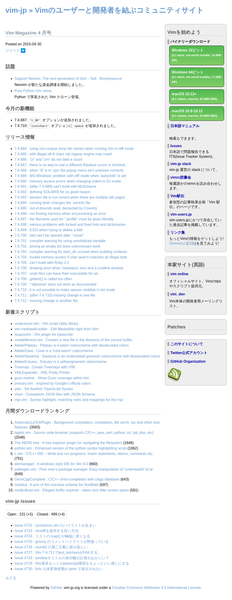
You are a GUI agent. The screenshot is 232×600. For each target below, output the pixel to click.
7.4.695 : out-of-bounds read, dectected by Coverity (55, 208)
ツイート (12, 50)
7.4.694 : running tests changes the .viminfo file (52, 203)
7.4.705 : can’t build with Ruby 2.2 (41, 262)
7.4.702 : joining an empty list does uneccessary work (57, 246)
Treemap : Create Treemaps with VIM (44, 367)
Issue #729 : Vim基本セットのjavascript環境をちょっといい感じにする (71, 563)
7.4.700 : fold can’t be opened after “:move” (49, 235)
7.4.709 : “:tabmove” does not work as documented (55, 284)
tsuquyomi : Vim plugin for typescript (43, 334)
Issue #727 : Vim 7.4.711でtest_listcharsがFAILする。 (57, 552)
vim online (179, 274)
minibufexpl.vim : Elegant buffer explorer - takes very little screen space (71, 490)
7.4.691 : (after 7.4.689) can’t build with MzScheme (55, 186)
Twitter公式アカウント (188, 353)
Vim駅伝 (177, 196)
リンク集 (177, 232)
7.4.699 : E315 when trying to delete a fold (48, 230)
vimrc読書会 (180, 177)
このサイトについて (186, 344)
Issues (176, 146)
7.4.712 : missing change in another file (45, 300)
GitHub (56, 587)
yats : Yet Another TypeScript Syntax (43, 389)
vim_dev (177, 294)
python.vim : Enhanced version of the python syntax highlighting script (70, 448)
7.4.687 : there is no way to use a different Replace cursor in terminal (69, 165)
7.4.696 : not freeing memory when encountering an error (60, 214)
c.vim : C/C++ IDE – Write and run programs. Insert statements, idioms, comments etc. (83, 453)
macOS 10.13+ (194, 96)
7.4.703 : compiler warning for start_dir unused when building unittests (70, 252)
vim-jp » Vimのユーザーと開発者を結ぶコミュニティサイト (104, 10)
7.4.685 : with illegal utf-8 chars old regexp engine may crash (63, 154)
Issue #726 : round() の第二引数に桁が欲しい (51, 547)
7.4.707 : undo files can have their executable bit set (56, 273)
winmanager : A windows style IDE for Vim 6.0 (51, 464)
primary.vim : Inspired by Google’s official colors (52, 383)
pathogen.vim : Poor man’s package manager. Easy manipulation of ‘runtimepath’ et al (83, 469)
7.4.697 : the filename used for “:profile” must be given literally (64, 219)
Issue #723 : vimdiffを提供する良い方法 (46, 530)
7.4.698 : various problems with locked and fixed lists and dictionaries (70, 224)
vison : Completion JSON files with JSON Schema (54, 394)
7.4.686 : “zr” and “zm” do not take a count (48, 159)
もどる (10, 578)
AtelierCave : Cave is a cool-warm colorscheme (53, 350)
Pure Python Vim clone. (33, 91)
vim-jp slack (180, 164)
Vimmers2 (177, 243)
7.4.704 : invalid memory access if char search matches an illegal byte (70, 257)
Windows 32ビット (196, 55)
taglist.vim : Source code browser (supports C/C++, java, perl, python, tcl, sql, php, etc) (84, 432)
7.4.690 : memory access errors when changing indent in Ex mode (67, 181)
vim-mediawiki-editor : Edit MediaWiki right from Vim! (56, 329)
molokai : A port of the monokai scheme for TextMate (56, 485)
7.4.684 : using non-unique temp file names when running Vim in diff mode (74, 148)
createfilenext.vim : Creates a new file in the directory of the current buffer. (73, 340)
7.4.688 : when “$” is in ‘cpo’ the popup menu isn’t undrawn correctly (69, 170)
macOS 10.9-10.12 (194, 113)
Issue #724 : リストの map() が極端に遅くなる (52, 536)
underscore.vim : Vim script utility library (46, 323)
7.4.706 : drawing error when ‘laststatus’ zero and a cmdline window (68, 268)
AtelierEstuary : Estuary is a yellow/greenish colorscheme (60, 361)
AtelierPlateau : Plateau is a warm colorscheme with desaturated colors (71, 345)
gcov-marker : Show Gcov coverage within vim (51, 378)
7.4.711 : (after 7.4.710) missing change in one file (54, 295)
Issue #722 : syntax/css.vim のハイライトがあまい (55, 525)
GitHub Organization (188, 361)
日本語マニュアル (184, 126)
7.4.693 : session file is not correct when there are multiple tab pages (69, 197)
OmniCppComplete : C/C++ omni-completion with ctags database (66, 479)
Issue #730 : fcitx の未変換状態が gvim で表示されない (58, 569)
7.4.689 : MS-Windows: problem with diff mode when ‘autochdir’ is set (70, 175)
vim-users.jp (181, 214)
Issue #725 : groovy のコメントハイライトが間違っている (61, 541)
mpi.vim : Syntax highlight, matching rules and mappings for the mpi (68, 399)
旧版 (191, 243)
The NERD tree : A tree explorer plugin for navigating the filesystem (68, 443)
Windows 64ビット (196, 77)
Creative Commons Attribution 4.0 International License (156, 587)
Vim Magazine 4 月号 (28, 32)
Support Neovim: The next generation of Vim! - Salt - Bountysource (68, 78)
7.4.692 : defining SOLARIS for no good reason (52, 192)
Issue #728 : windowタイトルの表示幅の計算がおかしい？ (61, 558)
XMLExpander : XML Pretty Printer (42, 372)
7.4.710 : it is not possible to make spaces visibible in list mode (64, 289)
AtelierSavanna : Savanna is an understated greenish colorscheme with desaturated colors (87, 356)
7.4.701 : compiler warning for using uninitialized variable (60, 241)
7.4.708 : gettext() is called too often (43, 279)
